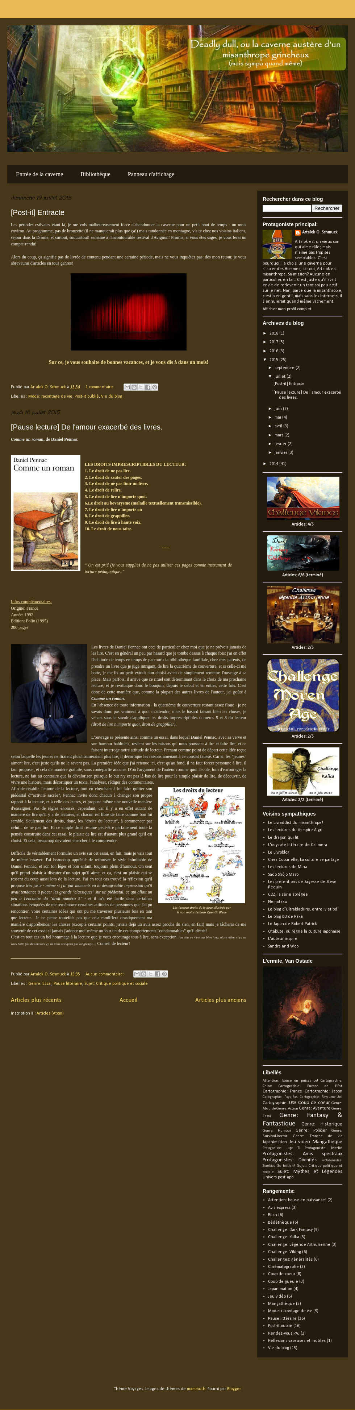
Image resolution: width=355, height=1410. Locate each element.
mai (278, 417)
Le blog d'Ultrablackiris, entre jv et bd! (303, 909)
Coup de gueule (283, 1282)
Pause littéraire (68, 984)
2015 (274, 360)
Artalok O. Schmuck (320, 232)
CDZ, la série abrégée (288, 894)
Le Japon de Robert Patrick (292, 924)
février (281, 444)
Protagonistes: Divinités (290, 1160)
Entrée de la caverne (39, 174)
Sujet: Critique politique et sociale (116, 984)
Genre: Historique (322, 1124)
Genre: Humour (277, 1131)
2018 (274, 333)
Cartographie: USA (279, 1103)
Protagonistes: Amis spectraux (302, 1154)
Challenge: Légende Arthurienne (299, 1245)
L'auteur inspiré (282, 939)
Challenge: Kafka (283, 1237)
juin (279, 409)
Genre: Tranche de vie (317, 1136)
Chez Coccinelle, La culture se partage (303, 860)
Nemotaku (277, 902)
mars (279, 435)
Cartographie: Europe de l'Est (310, 1086)
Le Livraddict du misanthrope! (295, 823)
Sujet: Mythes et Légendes (310, 1171)
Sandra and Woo (283, 946)
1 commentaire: (100, 387)
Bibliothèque (95, 174)
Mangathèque (327, 1142)
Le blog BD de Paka (285, 917)
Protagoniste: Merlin (323, 1148)
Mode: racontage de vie (50, 396)
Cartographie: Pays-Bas (280, 1097)
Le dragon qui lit (283, 837)
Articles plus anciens (220, 1000)
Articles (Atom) (50, 1013)
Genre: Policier (311, 1130)
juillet (281, 376)
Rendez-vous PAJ (284, 1333)
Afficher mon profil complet (287, 309)
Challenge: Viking (284, 1252)
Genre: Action (287, 1109)
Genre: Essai (39, 984)
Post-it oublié (87, 396)
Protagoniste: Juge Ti (281, 1148)
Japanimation (275, 1142)
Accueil (128, 1000)
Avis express (279, 1208)
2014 (274, 464)
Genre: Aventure (314, 1108)
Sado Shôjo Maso (283, 874)
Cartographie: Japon (323, 1091)
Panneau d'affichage (151, 174)
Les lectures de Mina (287, 867)
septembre (285, 368)
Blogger (234, 1389)
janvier (281, 453)
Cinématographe (283, 1267)
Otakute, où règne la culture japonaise (304, 931)
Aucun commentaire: (105, 974)
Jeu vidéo (299, 1142)
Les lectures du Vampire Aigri (295, 830)
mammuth (196, 1389)
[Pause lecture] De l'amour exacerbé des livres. (86, 427)
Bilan (272, 1215)
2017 (274, 342)
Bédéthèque (280, 1222)
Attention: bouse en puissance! (290, 1081)
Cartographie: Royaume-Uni (321, 1097)
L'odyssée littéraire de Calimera (297, 845)
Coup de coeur (314, 1103)
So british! (286, 1166)
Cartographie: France (282, 1091)
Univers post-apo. (279, 1177)
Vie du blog (111, 396)
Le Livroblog (278, 852)
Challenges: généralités (290, 1259)
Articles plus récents (36, 1000)
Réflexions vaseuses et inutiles (297, 1341)
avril (279, 426)
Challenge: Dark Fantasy (290, 1230)
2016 (274, 351)
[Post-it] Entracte (37, 212)
